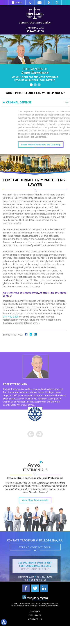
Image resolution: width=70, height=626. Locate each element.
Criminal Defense (18, 102)
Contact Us (35, 619)
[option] (35, 414)
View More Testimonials (35, 525)
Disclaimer (35, 615)
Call (30, 2)
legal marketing (30, 605)
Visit (49, 2)
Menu (19, 2)
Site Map (35, 611)
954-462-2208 (35, 31)
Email (39, 2)
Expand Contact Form (35, 552)
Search (57, 2)
